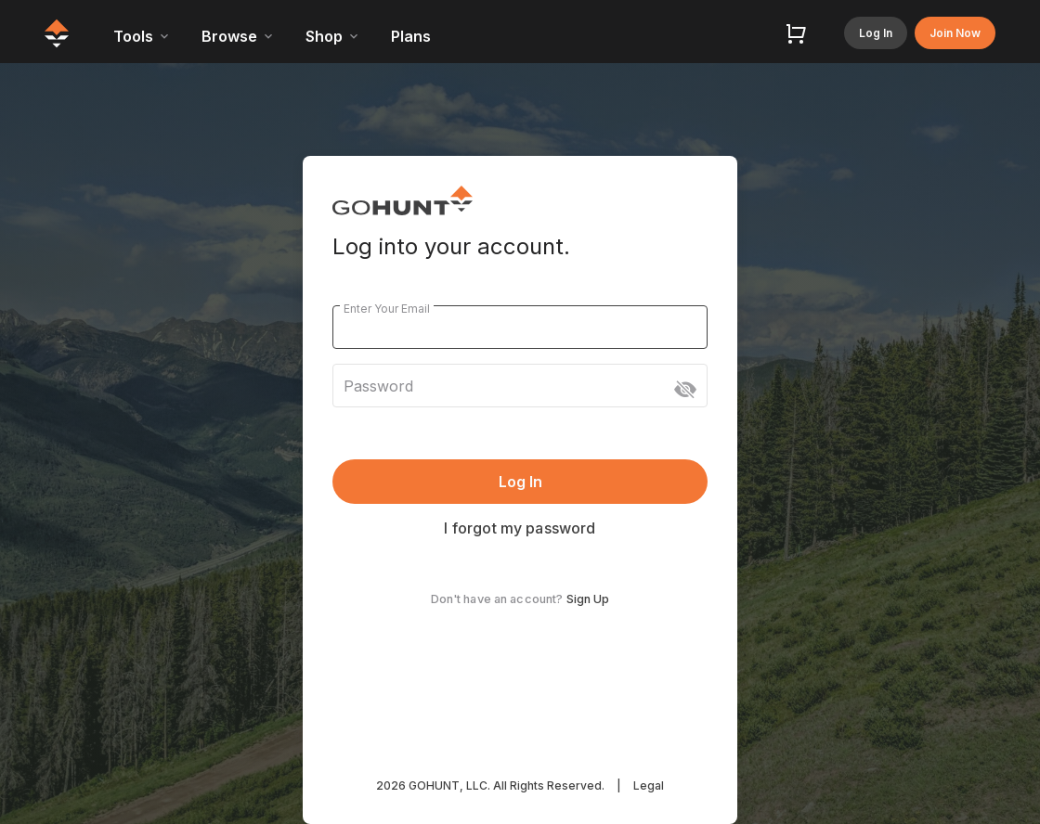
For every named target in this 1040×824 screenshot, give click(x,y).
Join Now (955, 33)
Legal (648, 785)
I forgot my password (519, 528)
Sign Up (588, 599)
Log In (875, 33)
